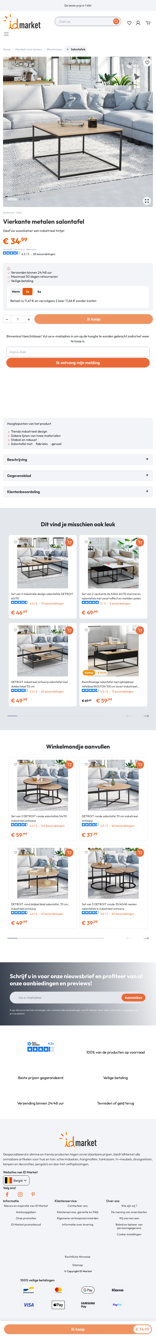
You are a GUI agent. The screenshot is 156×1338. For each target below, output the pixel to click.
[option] (78, 5)
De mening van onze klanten (129, 1214)
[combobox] (88, 21)
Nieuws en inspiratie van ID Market (26, 1208)
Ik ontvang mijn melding (78, 364)
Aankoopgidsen (26, 1214)
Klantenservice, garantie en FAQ (77, 1214)
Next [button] (146, 718)
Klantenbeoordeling (24, 493)
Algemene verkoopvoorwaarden (78, 1220)
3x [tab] (27, 294)
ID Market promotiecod (26, 1226)
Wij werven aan (129, 1220)
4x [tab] (39, 294)
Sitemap (77, 1267)
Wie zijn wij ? (129, 1208)
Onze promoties (26, 1220)
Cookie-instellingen (129, 1236)
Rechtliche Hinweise (77, 1259)
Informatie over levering (77, 1226)
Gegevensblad (19, 477)
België (16, 1182)
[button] (138, 23)
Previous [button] (128, 718)
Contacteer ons (78, 1208)
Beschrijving (17, 461)
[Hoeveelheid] (18, 321)
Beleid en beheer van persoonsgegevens (129, 1228)
